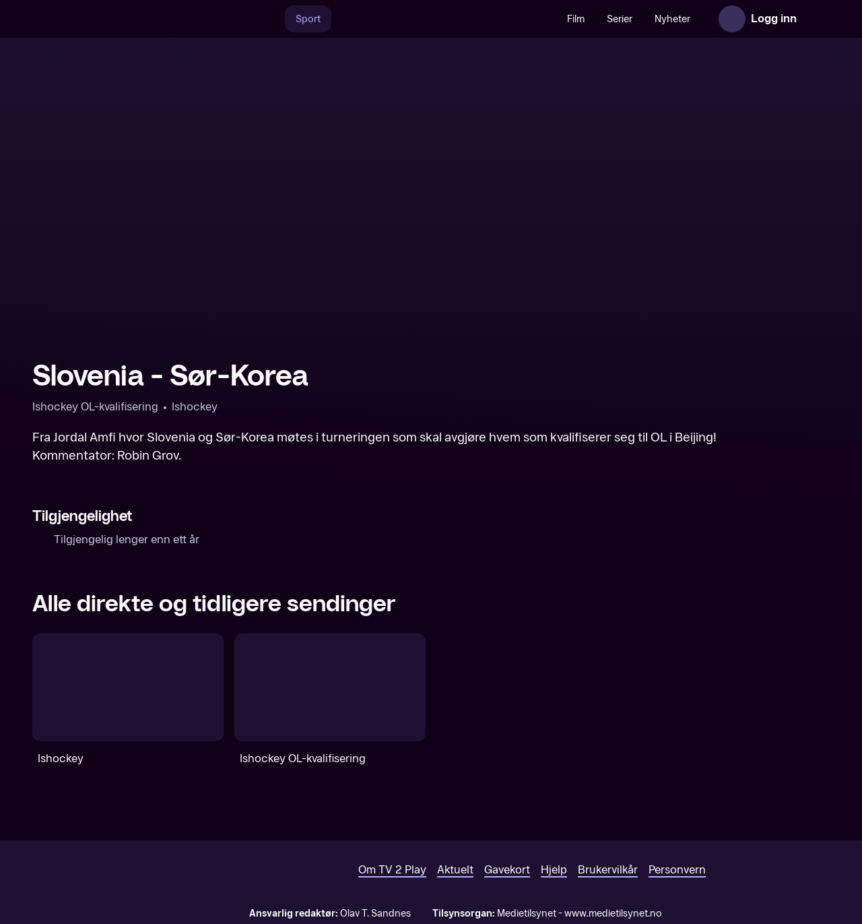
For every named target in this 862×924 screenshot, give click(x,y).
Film (576, 19)
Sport (308, 19)
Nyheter (672, 19)
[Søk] (270, 18)
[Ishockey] (128, 687)
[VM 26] (444, 18)
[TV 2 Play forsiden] (133, 18)
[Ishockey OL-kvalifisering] (330, 687)
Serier (619, 19)
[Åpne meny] (816, 18)
